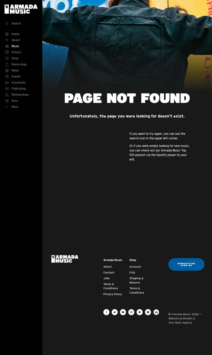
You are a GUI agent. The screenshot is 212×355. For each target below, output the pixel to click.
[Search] (21, 23)
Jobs (106, 278)
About (107, 266)
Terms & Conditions (110, 286)
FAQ (132, 272)
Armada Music (21, 9)
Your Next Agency (180, 322)
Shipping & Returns (136, 280)
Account (135, 266)
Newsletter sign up (186, 264)
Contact (109, 272)
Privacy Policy (112, 294)
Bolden (187, 318)
